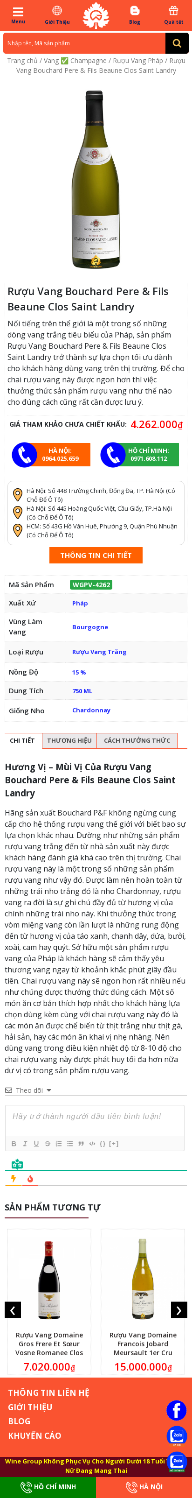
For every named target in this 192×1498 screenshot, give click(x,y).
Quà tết (173, 15)
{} (103, 1143)
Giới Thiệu (56, 15)
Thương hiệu (69, 740)
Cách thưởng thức (137, 740)
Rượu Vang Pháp (138, 60)
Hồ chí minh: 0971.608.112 (148, 454)
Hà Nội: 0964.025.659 (60, 454)
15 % (79, 672)
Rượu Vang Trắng (99, 651)
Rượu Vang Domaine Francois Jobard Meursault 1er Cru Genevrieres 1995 (143, 1348)
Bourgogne (90, 627)
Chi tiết (22, 740)
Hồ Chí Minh (48, 1487)
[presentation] (13, 1310)
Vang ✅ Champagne (75, 60)
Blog (134, 15)
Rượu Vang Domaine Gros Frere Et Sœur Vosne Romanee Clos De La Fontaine (49, 1348)
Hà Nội (144, 1487)
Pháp (80, 603)
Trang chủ (22, 60)
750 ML (82, 691)
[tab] (22, 741)
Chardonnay (91, 710)
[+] (114, 1143)
